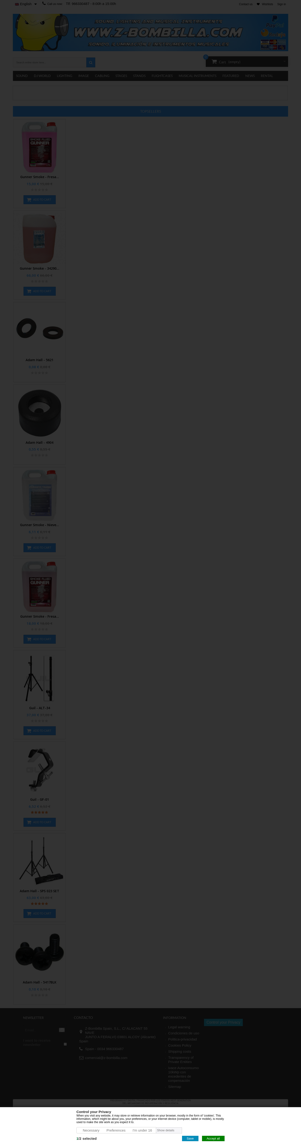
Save (190, 1138)
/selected (86, 1138)
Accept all (213, 1138)
